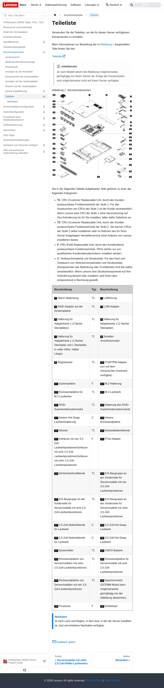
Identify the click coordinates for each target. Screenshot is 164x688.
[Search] (145, 5)
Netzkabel (12, 101)
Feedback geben (63, 642)
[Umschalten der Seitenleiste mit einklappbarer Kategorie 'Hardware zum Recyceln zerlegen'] (44, 145)
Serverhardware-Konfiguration (18, 106)
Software (75, 4)
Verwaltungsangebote (14, 47)
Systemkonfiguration (13, 112)
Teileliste (9, 96)
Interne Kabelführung (16, 91)
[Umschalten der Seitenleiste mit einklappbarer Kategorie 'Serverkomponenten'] (44, 52)
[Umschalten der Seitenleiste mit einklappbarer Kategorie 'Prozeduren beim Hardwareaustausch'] (44, 118)
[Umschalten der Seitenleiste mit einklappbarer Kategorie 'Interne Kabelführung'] (44, 91)
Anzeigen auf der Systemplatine (21, 81)
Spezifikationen (11, 42)
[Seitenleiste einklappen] (24, 670)
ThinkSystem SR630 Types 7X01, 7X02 (23, 22)
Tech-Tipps (8, 135)
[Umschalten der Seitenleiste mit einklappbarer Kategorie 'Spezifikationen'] (44, 42)
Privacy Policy (94, 680)
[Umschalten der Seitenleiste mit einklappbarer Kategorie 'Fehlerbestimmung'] (44, 125)
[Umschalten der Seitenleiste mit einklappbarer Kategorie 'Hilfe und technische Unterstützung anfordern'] (44, 152)
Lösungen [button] (90, 4)
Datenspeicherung (56, 4)
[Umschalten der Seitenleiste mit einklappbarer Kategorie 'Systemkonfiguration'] (44, 112)
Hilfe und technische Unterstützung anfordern (15, 151)
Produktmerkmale (12, 37)
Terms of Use (112, 680)
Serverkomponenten (13, 52)
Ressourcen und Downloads (17, 27)
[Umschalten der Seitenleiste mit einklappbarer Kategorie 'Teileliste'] (44, 96)
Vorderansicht (12, 57)
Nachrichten (9, 130)
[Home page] (55, 15)
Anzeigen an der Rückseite (19, 71)
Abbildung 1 (107, 44)
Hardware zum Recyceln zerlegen (20, 145)
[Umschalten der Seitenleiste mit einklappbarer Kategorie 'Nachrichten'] (44, 130)
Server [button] (34, 4)
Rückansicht (11, 67)
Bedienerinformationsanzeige (20, 62)
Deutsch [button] (112, 4)
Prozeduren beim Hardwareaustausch (13, 118)
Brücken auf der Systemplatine (21, 86)
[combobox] (8, 15)
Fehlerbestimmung (12, 125)
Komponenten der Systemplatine (22, 76)
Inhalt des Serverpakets (15, 32)
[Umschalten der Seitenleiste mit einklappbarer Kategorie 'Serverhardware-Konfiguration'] (44, 106)
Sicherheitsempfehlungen (16, 140)
